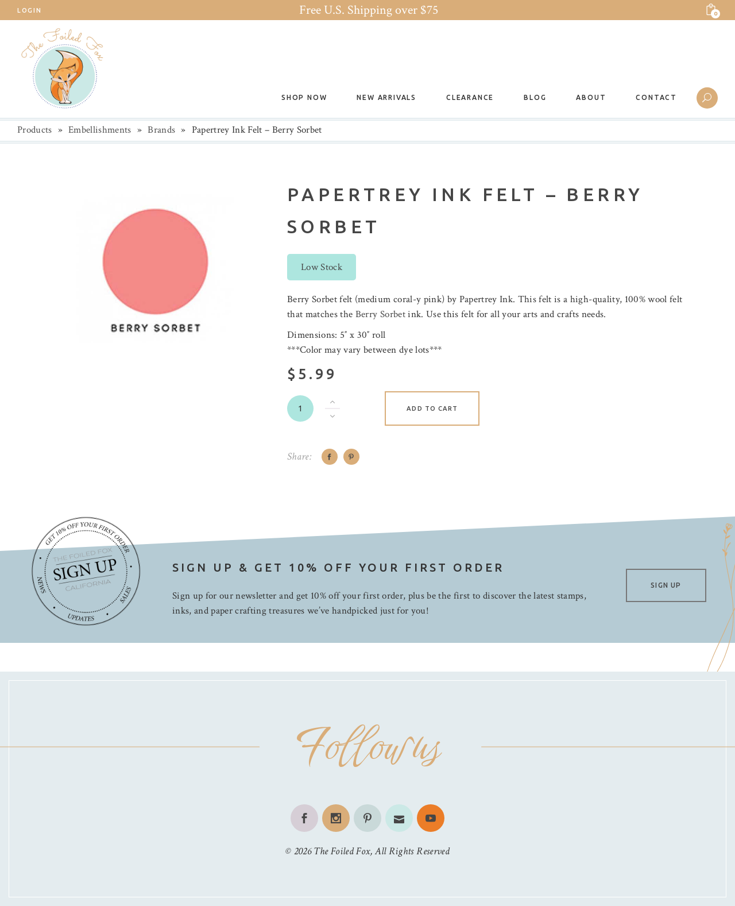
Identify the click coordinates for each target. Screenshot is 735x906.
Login (29, 10)
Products (34, 130)
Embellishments (99, 130)
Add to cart (432, 408)
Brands (161, 130)
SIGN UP (666, 585)
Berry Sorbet (380, 314)
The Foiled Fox (342, 851)
